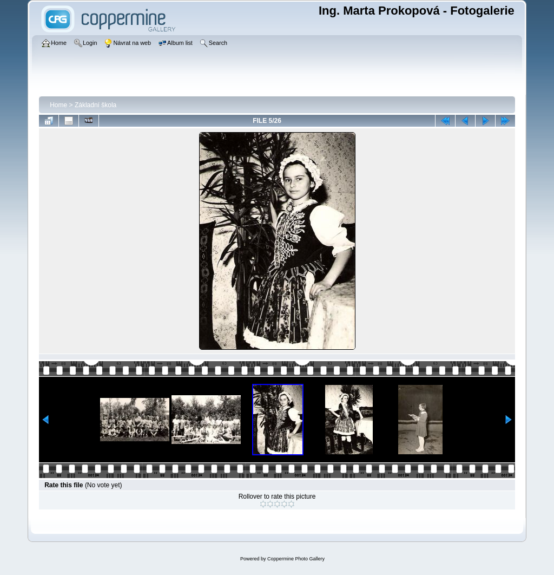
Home (58, 105)
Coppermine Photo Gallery (296, 558)
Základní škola (95, 105)
